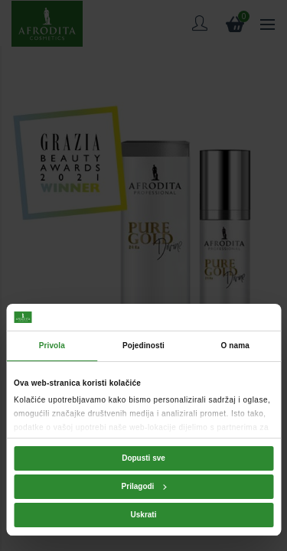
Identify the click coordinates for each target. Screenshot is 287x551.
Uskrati (144, 514)
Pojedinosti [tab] (143, 345)
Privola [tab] (52, 345)
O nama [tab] (235, 345)
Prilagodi (144, 486)
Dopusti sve (143, 458)
